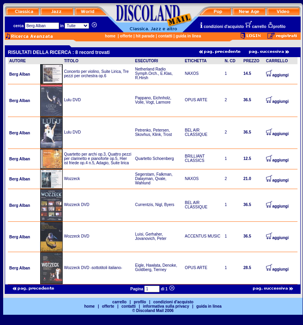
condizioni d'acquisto (221, 26)
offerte (126, 36)
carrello (255, 26)
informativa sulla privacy (166, 306)
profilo (277, 26)
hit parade (145, 36)
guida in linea (188, 36)
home (110, 36)
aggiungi (277, 75)
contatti (165, 36)
